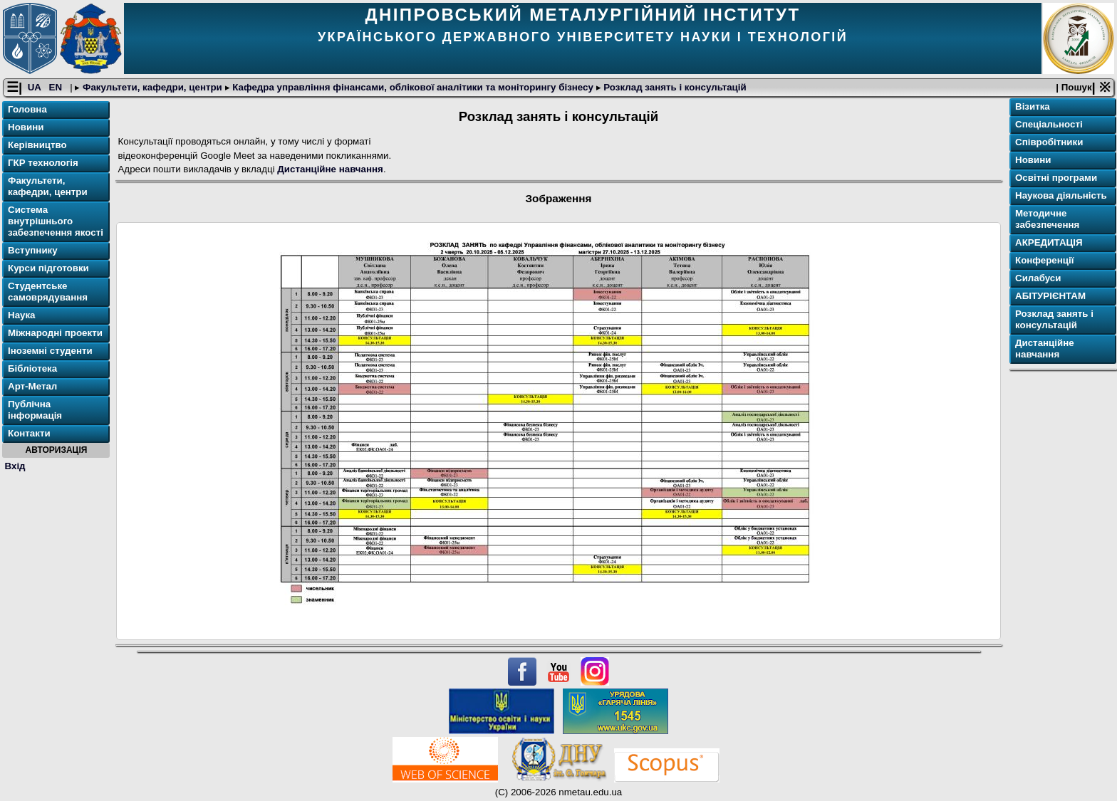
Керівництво (37, 145)
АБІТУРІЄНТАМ (1050, 296)
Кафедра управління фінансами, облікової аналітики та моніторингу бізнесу (413, 88)
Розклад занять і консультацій (674, 88)
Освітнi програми (1056, 178)
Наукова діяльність (1061, 196)
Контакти (29, 434)
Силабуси (1038, 278)
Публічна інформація (35, 410)
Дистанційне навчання (330, 169)
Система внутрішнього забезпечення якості (55, 222)
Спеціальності (1049, 125)
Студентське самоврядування (48, 292)
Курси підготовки (48, 268)
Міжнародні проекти (55, 333)
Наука (22, 315)
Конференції (1044, 261)
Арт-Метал (32, 387)
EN (57, 88)
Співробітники (1049, 142)
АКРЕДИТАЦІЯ (1049, 243)
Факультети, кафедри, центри (152, 88)
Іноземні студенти (50, 351)
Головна (27, 110)
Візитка (1032, 107)
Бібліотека (32, 369)
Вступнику (33, 251)
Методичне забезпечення (1047, 220)
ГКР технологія (43, 163)
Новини (25, 127)
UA (35, 88)
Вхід (15, 466)
